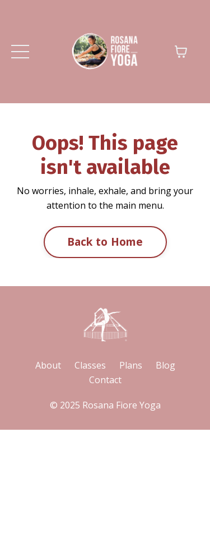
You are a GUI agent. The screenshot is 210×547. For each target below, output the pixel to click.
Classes (90, 365)
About (48, 365)
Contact (105, 380)
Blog (165, 365)
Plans (130, 365)
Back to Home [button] (105, 241)
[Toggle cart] (181, 52)
